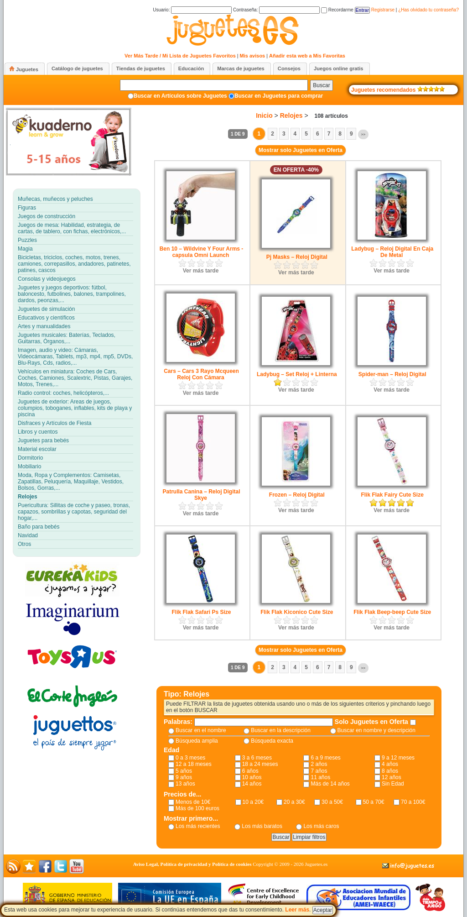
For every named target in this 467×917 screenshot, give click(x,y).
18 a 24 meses (260, 764)
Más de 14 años (330, 784)
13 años (185, 784)
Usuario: (192, 9)
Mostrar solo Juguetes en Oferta (300, 150)
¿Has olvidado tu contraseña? (428, 9)
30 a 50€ (332, 802)
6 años (250, 771)
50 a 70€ (373, 802)
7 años (319, 771)
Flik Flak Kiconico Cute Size (296, 612)
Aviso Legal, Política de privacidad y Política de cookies (192, 864)
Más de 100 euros (197, 808)
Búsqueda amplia (197, 741)
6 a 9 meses (325, 758)
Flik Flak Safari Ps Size (201, 612)
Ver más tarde (201, 270)
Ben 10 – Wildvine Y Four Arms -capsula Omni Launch (202, 252)
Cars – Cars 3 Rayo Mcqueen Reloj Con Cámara (201, 374)
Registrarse (382, 9)
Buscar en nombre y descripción (376, 730)
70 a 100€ (413, 802)
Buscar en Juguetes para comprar (278, 96)
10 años (252, 777)
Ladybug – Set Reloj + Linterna (297, 374)
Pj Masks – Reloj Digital (296, 257)
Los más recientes (198, 826)
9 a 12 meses (398, 758)
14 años (252, 784)
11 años (320, 777)
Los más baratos (262, 826)
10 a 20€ (253, 802)
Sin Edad (393, 784)
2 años (319, 764)
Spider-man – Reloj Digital (392, 374)
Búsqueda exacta (272, 741)
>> (363, 134)
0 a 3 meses (190, 758)
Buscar (321, 85)
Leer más (297, 910)
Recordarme (337, 9)
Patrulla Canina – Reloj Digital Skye (201, 494)
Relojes (291, 115)
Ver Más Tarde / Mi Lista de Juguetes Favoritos (180, 55)
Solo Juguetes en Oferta (372, 721)
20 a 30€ (294, 802)
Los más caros (321, 826)
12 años (391, 777)
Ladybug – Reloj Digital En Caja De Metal (392, 252)
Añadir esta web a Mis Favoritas (307, 55)
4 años (390, 764)
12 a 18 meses (194, 764)
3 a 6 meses (257, 758)
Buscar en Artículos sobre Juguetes (180, 96)
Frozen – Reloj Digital (297, 495)
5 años (184, 771)
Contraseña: (276, 9)
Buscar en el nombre (201, 730)
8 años (390, 771)
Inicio (264, 115)
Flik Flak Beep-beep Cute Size (392, 612)
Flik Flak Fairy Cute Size (392, 495)
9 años (184, 777)
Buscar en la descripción (281, 730)
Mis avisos (252, 55)
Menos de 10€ (193, 802)
